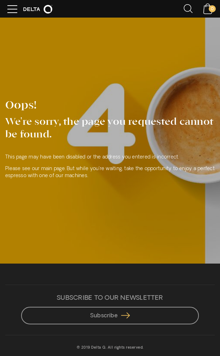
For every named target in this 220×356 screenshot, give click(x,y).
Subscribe (110, 316)
